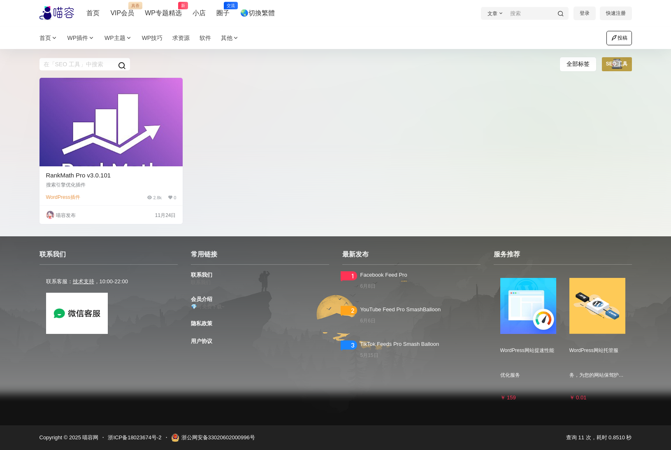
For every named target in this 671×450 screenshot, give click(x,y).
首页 (93, 12)
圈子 (223, 9)
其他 (230, 38)
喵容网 (90, 437)
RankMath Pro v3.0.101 (78, 175)
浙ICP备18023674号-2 (134, 437)
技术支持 (83, 281)
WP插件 (81, 38)
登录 (585, 13)
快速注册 (616, 13)
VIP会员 (122, 9)
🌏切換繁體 (257, 12)
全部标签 (578, 64)
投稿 (619, 37)
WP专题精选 (163, 9)
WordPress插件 (63, 197)
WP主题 (118, 38)
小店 (199, 12)
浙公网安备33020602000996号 (213, 438)
